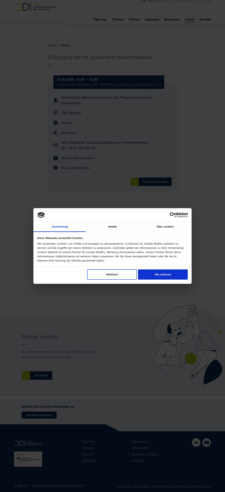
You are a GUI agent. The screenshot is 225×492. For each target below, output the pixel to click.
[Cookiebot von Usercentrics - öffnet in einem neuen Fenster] (172, 214)
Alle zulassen (163, 274)
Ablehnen (112, 274)
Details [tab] (112, 226)
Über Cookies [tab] (165, 226)
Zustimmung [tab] (60, 226)
